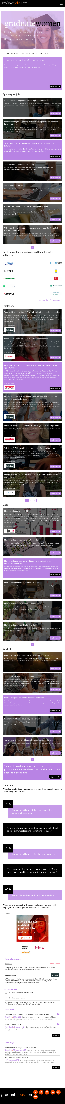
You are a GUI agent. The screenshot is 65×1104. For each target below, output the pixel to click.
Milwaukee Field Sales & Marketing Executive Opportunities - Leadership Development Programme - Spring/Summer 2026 (31, 1003)
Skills (34, 53)
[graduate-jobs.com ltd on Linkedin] (53, 1092)
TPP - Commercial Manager (17, 998)
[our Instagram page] (47, 1092)
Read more (55, 86)
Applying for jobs (10, 53)
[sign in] (35, 1097)
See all (56, 1036)
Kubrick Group (10, 975)
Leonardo (8, 964)
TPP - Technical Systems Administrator (20, 993)
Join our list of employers (50, 300)
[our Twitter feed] (35, 1092)
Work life (44, 53)
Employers (25, 53)
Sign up (55, 777)
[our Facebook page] (41, 1092)
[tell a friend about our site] (58, 1092)
